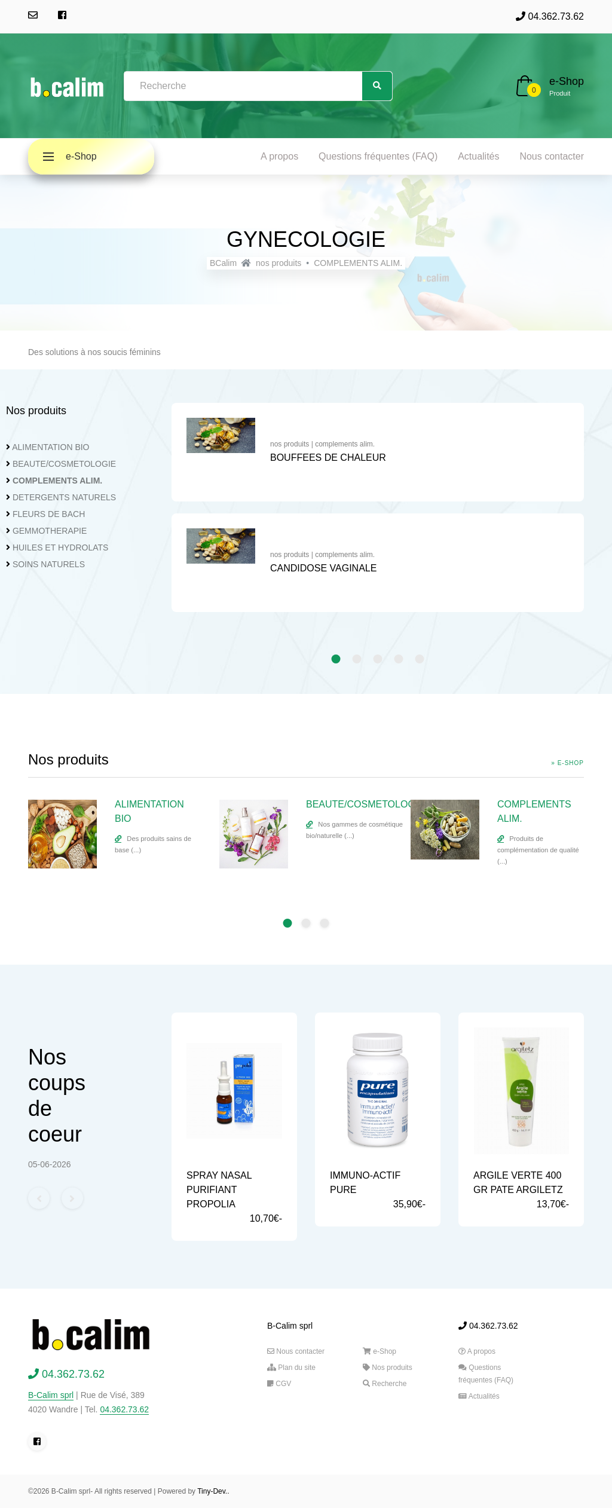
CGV (279, 1383)
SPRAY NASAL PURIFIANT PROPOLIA (219, 1189)
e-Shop (566, 81)
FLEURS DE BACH (49, 514)
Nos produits (387, 1367)
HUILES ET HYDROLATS (61, 547)
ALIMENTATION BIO (50, 447)
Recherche (384, 1383)
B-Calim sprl (51, 1395)
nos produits (278, 263)
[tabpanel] (378, 513)
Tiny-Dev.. (213, 1491)
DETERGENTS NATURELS (64, 497)
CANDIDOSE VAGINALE (323, 568)
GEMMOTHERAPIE (50, 531)
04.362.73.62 (550, 16)
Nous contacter (551, 156)
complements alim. (345, 444)
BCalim (223, 263)
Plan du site (291, 1367)
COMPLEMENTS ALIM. (358, 263)
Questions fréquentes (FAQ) (378, 156)
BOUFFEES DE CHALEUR (328, 457)
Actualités (478, 156)
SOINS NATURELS (49, 564)
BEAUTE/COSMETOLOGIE (64, 464)
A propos (279, 156)
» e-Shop (567, 763)
